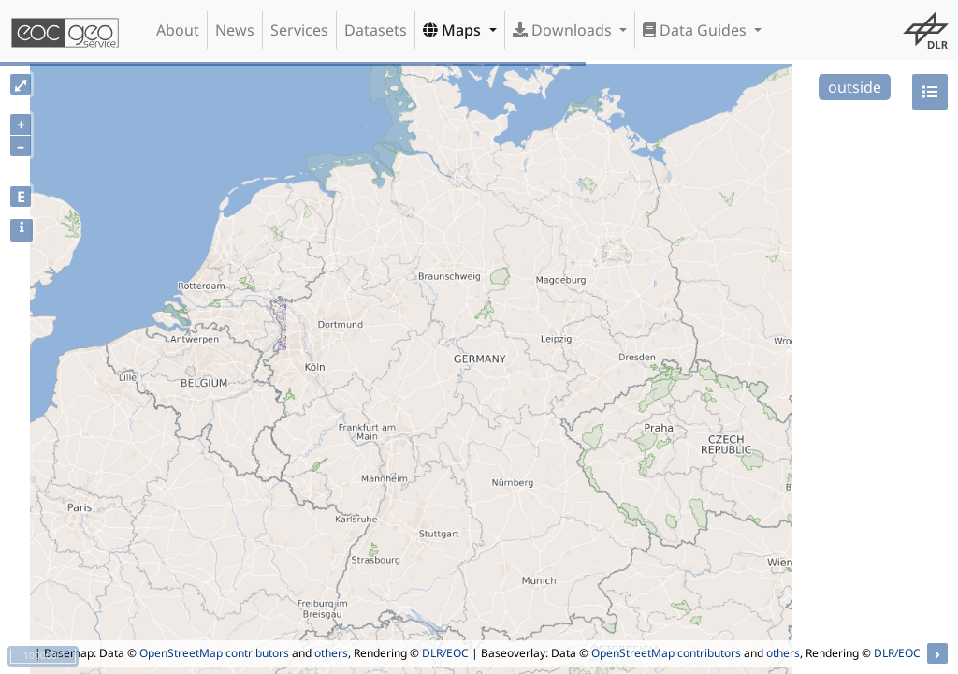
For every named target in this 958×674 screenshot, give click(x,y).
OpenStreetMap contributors (214, 653)
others (331, 653)
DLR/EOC (445, 653)
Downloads (564, 30)
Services (299, 30)
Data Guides (696, 30)
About (177, 30)
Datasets (375, 30)
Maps (454, 30)
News (234, 30)
